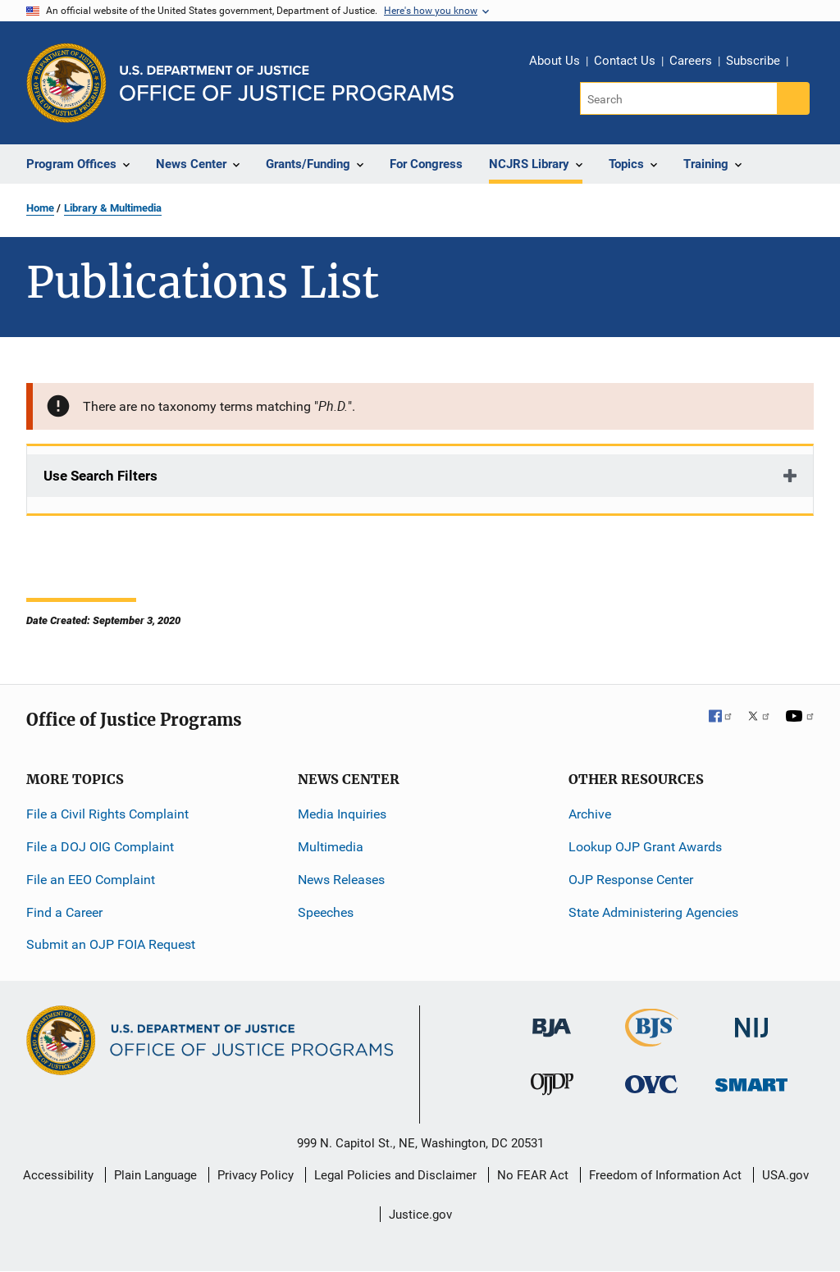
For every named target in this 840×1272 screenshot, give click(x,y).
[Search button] (793, 98)
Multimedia (330, 847)
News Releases (341, 879)
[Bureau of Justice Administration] (551, 1020)
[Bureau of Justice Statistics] (651, 1039)
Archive (589, 814)
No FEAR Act (532, 1175)
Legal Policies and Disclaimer (395, 1175)
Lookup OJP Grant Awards (645, 847)
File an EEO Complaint (90, 879)
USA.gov (785, 1175)
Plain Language (155, 1175)
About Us (554, 60)
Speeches (326, 912)
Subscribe (753, 60)
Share (806, 63)
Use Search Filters (100, 475)
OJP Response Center (630, 879)
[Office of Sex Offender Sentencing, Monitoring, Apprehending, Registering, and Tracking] (751, 1080)
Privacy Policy (255, 1175)
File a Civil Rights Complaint (107, 814)
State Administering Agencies (653, 912)
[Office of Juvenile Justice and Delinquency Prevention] (552, 1088)
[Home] (287, 83)
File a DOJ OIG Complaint (100, 847)
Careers (690, 60)
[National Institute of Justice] (751, 1020)
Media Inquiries (342, 814)
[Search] (679, 98)
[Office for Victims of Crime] (651, 1084)
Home (40, 208)
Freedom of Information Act (665, 1175)
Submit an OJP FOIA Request (110, 944)
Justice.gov (420, 1214)
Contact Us (624, 60)
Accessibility (58, 1175)
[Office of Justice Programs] (66, 83)
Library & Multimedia (113, 208)
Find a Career (64, 912)
